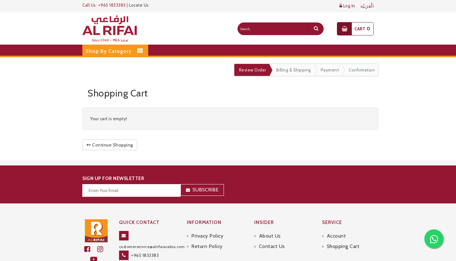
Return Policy (207, 246)
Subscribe (205, 190)
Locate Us (139, 5)
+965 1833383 (145, 255)
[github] (103, 249)
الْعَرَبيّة (367, 6)
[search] (316, 29)
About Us (270, 236)
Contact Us (272, 246)
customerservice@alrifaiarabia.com (152, 246)
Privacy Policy (207, 236)
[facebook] (90, 249)
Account (336, 236)
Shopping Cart (343, 246)
